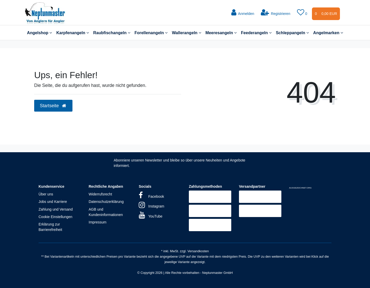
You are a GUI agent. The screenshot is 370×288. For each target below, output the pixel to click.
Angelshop (39, 32)
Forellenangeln (151, 32)
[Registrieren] (275, 12)
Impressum (97, 222)
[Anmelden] (242, 12)
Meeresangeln (221, 32)
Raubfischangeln (111, 32)
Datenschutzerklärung (106, 202)
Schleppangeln (292, 32)
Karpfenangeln (72, 32)
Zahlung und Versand (56, 209)
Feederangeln (256, 32)
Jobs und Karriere (53, 202)
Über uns (46, 194)
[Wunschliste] (302, 12)
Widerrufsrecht (100, 194)
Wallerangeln (186, 32)
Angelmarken (328, 32)
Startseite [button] (53, 105)
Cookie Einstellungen (55, 217)
